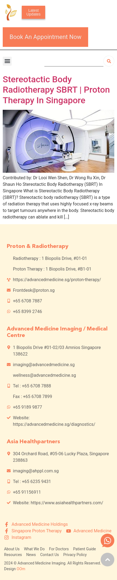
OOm (21, 569)
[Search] (108, 61)
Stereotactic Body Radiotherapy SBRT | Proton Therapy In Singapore (56, 89)
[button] (7, 61)
